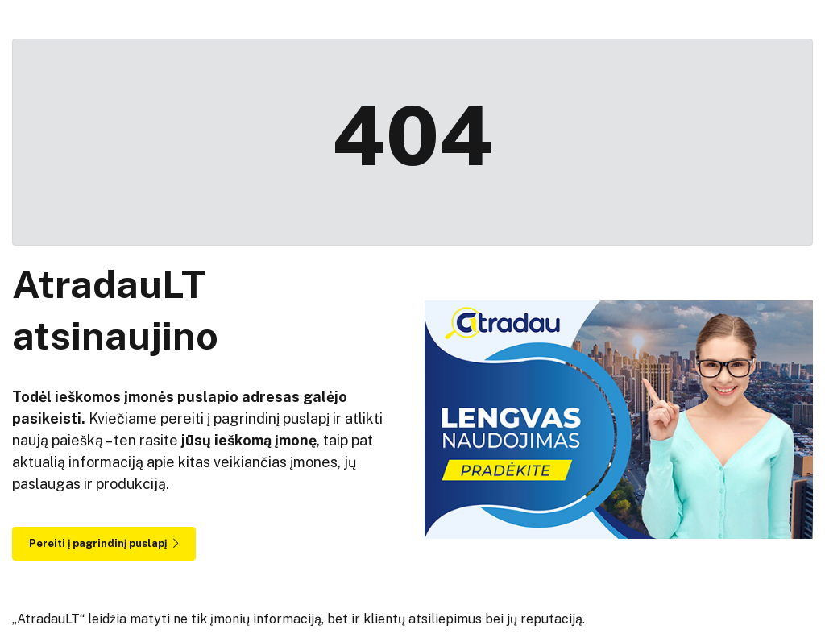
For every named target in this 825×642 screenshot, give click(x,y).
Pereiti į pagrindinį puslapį (104, 543)
